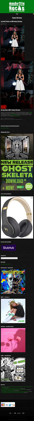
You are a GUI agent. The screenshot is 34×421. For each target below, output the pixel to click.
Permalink (3, 118)
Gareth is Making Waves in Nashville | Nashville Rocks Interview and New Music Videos (13, 392)
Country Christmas (13, 119)
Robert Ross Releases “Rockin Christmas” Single (8, 390)
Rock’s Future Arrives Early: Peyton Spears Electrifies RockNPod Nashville (11, 388)
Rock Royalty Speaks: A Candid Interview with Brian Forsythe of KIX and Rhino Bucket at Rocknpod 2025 (15, 391)
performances (7, 118)
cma (3, 119)
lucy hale (21, 119)
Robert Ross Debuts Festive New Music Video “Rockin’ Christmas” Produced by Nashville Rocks (14, 389)
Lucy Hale (30, 112)
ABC (2, 119)
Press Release (12, 118)
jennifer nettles (17, 119)
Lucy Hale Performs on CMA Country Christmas (11, 21)
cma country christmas (7, 119)
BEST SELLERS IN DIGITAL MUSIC (5, 264)
